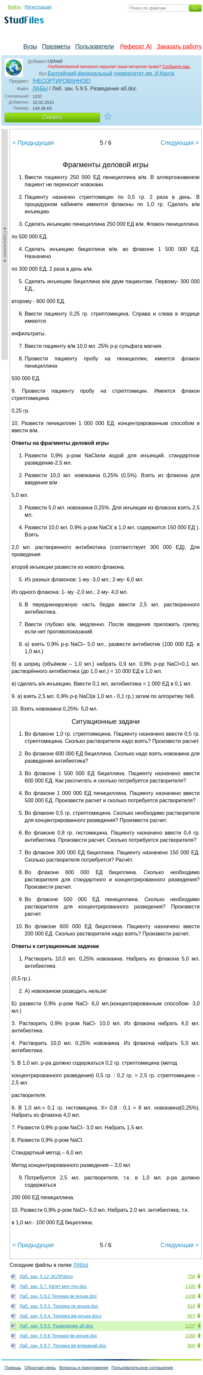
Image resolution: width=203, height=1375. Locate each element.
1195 (190, 1286)
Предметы (56, 46)
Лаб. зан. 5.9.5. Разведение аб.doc (56, 1326)
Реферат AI (136, 46)
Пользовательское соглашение (142, 1367)
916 (191, 1306)
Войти (14, 7)
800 (191, 1345)
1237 (190, 1326)
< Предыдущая (33, 142)
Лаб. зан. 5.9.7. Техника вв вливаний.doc (62, 1345)
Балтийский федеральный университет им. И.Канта (111, 73)
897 (191, 1316)
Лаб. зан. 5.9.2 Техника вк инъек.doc (58, 1296)
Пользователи (94, 46)
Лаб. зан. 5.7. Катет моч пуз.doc (53, 1286)
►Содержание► (5, 244)
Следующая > (180, 142)
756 (191, 1276)
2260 (190, 1335)
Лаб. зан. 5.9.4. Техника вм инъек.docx (60, 1316)
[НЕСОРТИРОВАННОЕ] (61, 81)
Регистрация (38, 7)
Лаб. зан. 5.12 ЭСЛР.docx (46, 1276)
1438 (190, 1296)
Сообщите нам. (176, 67)
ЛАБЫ (40, 88)
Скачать (52, 117)
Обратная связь (40, 1367)
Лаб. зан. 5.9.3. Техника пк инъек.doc (58, 1306)
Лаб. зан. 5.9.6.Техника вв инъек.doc (58, 1335)
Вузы (30, 46)
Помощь (13, 1367)
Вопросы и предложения (83, 1367)
